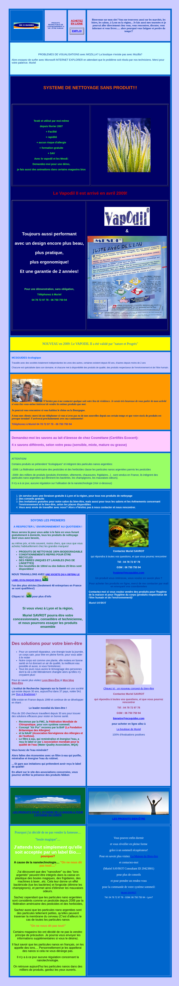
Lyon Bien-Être (51, 680)
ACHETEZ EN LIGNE (77, 22)
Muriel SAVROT (128, 892)
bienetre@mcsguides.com (128, 718)
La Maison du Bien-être (144, 856)
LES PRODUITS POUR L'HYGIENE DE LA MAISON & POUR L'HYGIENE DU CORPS (48, 814)
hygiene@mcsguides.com (128, 572)
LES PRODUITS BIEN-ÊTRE (128, 818)
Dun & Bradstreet (25, 694)
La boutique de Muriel (129, 729)
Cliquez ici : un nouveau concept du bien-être (128, 688)
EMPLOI (77, 31)
